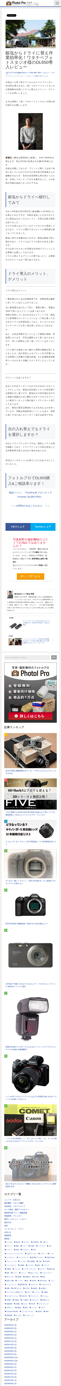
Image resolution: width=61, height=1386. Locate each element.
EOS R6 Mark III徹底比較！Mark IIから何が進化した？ (27, 924)
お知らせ (7, 1232)
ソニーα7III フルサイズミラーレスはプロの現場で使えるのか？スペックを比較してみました (31, 1097)
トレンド (16, 1269)
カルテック (33, 1284)
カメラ (24, 1304)
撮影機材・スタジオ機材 (14, 1203)
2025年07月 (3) (10, 1354)
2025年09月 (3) (10, 1348)
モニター (25, 1242)
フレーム (36, 1292)
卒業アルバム (16, 1288)
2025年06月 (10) (11, 1357)
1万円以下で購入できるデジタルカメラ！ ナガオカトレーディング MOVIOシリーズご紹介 (31, 985)
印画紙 (21, 1265)
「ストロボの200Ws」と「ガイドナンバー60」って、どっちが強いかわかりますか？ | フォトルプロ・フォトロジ (31, 1139)
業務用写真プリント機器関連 (15, 1213)
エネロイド (34, 1300)
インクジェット (10, 1284)
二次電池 (24, 1300)
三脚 (39, 1261)
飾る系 (17, 1242)
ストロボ (8, 1242)
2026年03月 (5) (10, 1328)
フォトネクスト (10, 1265)
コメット (22, 1273)
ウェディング (28, 1315)
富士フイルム (44, 76)
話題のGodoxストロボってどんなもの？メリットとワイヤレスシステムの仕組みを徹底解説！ (31, 1048)
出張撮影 (31, 1261)
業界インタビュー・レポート (15, 1219)
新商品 (7, 1239)
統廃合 (34, 1288)
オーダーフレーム (11, 1296)
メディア (45, 1265)
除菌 (7, 1288)
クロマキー (25, 1249)
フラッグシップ (42, 1304)
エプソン (42, 1253)
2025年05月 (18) (11, 1361)
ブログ (42, 1307)
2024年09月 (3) (10, 1383)
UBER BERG (50, 1257)
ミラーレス (40, 1246)
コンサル (29, 1265)
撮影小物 (51, 1269)
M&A (46, 1311)
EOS (33, 1249)
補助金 (18, 1307)
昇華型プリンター (36, 1257)
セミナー (41, 1269)
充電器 (16, 1300)
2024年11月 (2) (10, 1377)
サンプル (17, 1315)
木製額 (45, 1292)
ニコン (23, 1246)
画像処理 (7, 1235)
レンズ (51, 1253)
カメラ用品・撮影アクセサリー (16, 1209)
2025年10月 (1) (10, 1345)
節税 (16, 1249)
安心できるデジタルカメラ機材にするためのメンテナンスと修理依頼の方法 (31, 1185)
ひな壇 (35, 1277)
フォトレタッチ (22, 1257)
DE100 (33, 1280)
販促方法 (7, 1222)
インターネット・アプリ (14, 1229)
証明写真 (34, 1242)
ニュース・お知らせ (12, 1200)
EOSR (32, 1304)
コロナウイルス (45, 1284)
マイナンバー (34, 1296)
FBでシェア (18, 527)
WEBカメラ (45, 1300)
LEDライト (9, 1307)
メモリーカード (46, 1273)
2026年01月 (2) (10, 1335)
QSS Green (42, 1280)
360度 (17, 1304)
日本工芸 (23, 1296)
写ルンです (9, 1277)
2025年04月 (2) (10, 1364)
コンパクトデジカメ (27, 1311)
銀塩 (42, 1277)
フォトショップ (10, 1261)
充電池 (8, 1300)
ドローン (8, 1249)
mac (49, 1246)
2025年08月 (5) (10, 1351)
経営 (6, 1226)
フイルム (44, 1296)
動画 (16, 1246)
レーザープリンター (29, 1269)
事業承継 (8, 1315)
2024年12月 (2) (10, 1374)
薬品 (37, 1265)
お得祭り (42, 1288)
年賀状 (31, 1246)
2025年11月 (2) (10, 1341)
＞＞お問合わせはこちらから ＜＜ (30, 505)
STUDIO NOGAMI (11, 1311)
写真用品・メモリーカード (14, 1206)
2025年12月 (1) (10, 1338)
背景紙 (18, 1277)
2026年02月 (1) (10, 1332)
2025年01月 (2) (10, 1370)
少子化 (26, 1288)
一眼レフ (44, 1242)
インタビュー (28, 76)
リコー (14, 1273)
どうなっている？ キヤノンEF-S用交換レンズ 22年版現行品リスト (31, 843)
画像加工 (27, 1277)
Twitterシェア (43, 527)
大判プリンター (30, 1253)
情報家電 (8, 1304)
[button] (57, 3)
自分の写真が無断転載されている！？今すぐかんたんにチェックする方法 (31, 772)
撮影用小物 (22, 1284)
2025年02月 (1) (10, 1367)
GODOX (46, 1261)
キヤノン (8, 1246)
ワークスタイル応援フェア (14, 1292)
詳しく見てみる (30, 576)
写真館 (36, 76)
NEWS (39, 1311)
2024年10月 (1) (10, 1380)
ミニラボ (22, 1261)
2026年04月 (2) (10, 1325)
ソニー (52, 1280)
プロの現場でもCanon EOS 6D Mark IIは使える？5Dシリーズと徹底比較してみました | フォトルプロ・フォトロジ (30, 813)
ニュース (33, 1307)
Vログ (27, 1292)
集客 (7, 1273)
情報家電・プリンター (13, 1216)
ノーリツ (19, 1280)
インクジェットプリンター (15, 76)
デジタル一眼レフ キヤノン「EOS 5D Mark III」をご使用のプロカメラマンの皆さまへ (31, 882)
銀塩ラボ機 (9, 1280)
